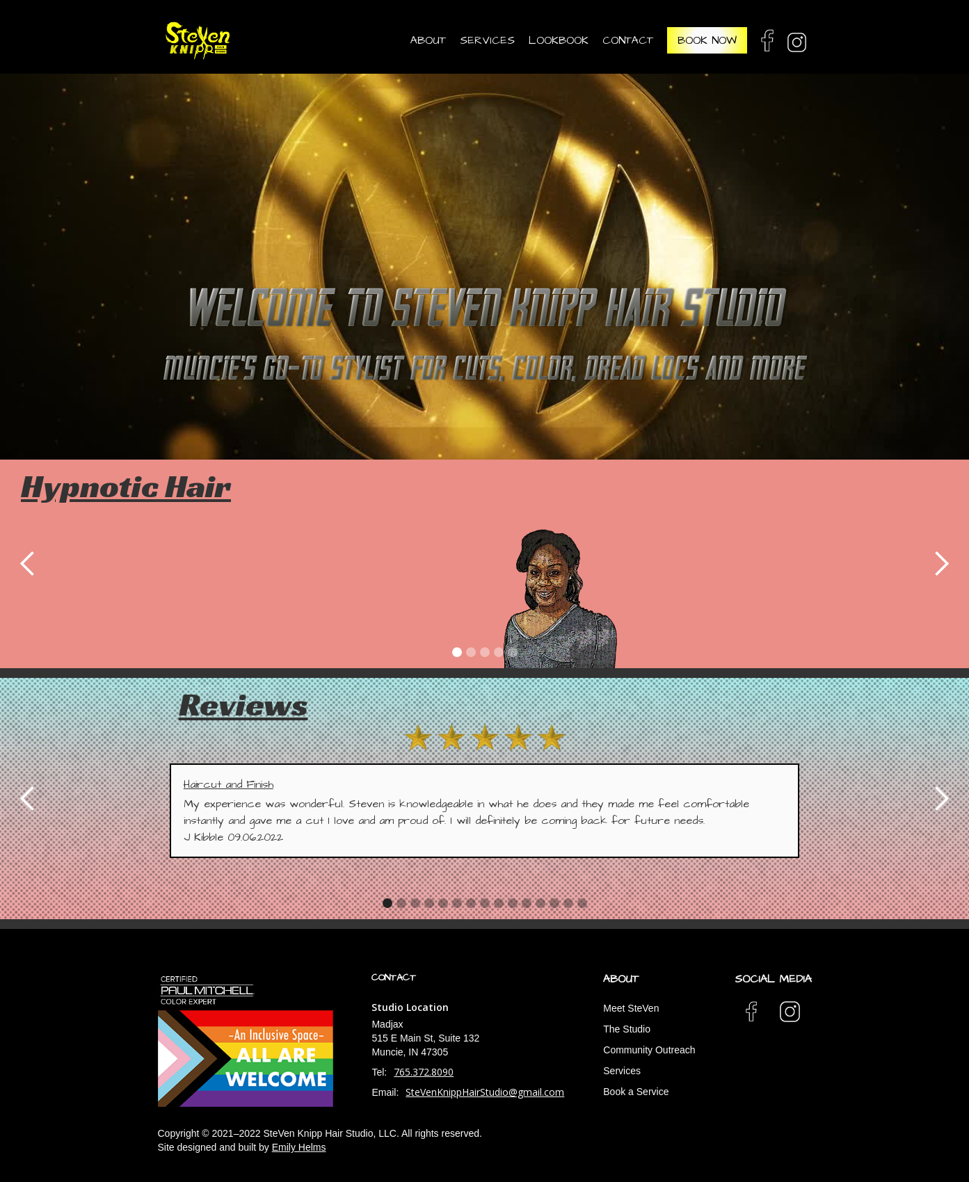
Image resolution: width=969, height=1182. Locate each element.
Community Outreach (649, 1049)
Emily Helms (299, 1147)
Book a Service (635, 1091)
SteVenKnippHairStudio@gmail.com (485, 1092)
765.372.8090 (424, 1071)
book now (707, 40)
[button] (424, 40)
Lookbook (558, 40)
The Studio (626, 1029)
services (487, 40)
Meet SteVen (631, 1008)
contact (627, 40)
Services (622, 1070)
